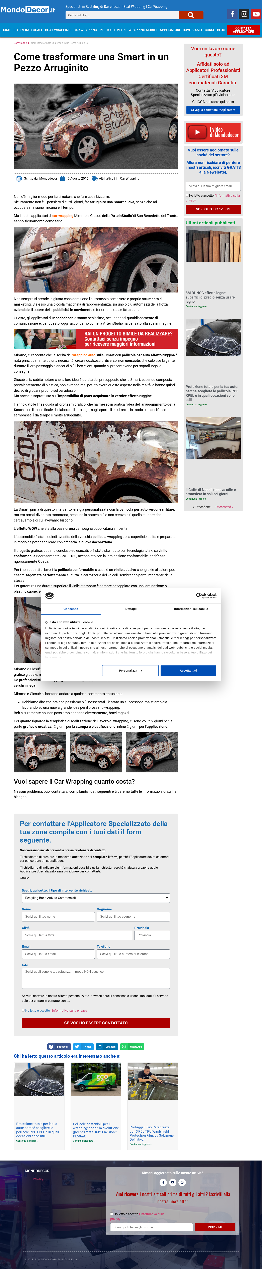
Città (25, 928)
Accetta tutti (188, 670)
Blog (221, 30)
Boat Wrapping (58, 30)
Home (6, 30)
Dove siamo (192, 30)
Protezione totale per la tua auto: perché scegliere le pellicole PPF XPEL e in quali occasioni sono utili (37, 1130)
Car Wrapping (85, 30)
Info (25, 965)
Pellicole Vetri (113, 30)
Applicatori (170, 30)
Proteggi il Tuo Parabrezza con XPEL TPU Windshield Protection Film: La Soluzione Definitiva (152, 1133)
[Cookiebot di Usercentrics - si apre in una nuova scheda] (199, 596)
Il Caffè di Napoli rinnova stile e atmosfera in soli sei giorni (211, 492)
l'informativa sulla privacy (69, 1010)
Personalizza (130, 670)
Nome (26, 909)
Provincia (141, 928)
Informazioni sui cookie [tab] (191, 609)
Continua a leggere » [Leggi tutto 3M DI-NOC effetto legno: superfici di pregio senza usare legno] (196, 306)
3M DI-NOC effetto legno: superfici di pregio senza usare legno (210, 297)
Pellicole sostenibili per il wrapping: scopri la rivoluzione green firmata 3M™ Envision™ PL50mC (96, 1130)
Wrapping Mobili (143, 30)
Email (26, 946)
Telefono (103, 946)
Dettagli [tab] (131, 609)
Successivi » (224, 507)
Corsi (209, 30)
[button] (59, 1046)
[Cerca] (191, 15)
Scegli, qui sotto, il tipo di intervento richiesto (57, 890)
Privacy (38, 1179)
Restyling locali (27, 30)
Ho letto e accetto (56, 1010)
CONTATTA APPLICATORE (243, 30)
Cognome (104, 909)
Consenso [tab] (71, 609)
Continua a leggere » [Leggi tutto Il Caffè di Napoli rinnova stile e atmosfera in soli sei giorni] (196, 498)
